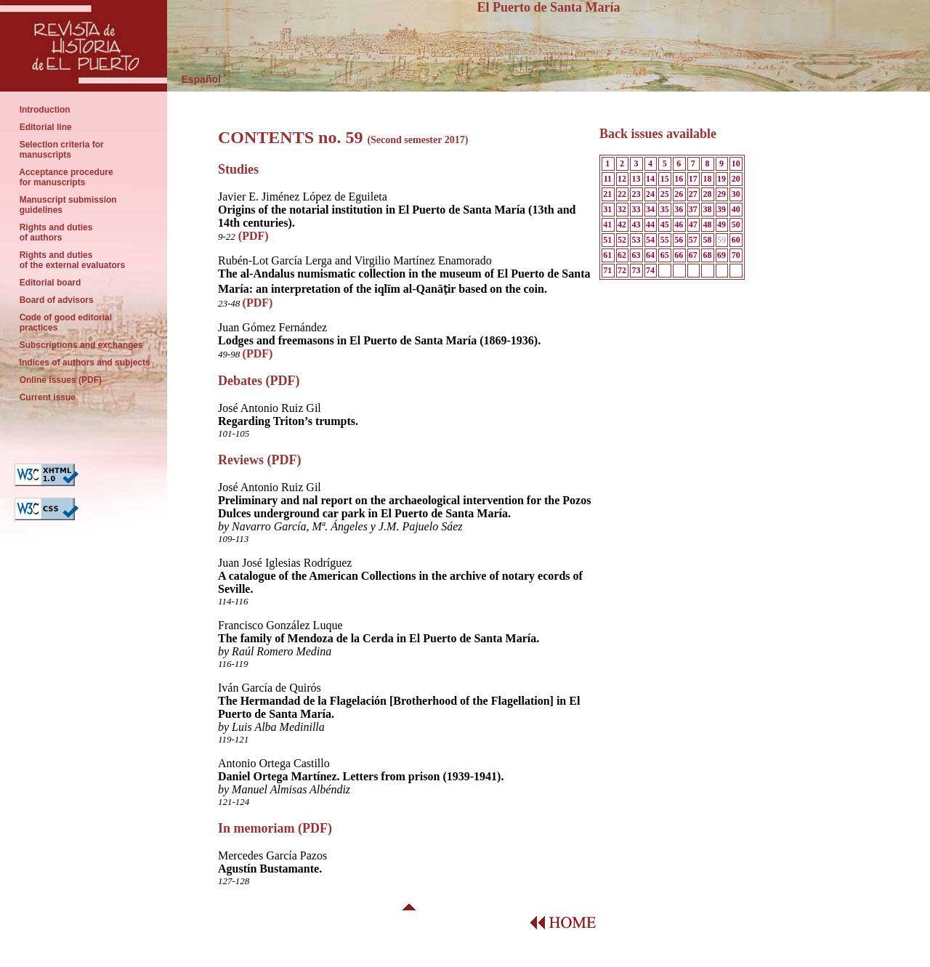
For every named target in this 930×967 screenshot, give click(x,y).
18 (707, 179)
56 (678, 240)
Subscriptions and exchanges (82, 345)
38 (707, 209)
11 (608, 179)
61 (607, 255)
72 (622, 270)
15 (664, 179)
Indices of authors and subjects (84, 362)
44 (650, 224)
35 (664, 209)
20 (736, 179)
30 (736, 194)
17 (693, 179)
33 (635, 209)
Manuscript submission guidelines (69, 205)
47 (693, 224)
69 (721, 255)
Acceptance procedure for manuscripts (68, 177)
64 (650, 255)
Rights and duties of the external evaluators (72, 260)
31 (607, 209)
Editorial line (47, 127)
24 (650, 194)
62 (622, 255)
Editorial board (50, 283)
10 (736, 163)
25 (664, 194)
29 (721, 194)
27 (693, 194)
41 (607, 224)
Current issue (49, 397)
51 (607, 240)
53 (635, 240)
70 (736, 255)
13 (635, 179)
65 (664, 255)
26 (678, 194)
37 (693, 209)
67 (693, 255)
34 (650, 209)
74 (650, 270)
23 (635, 194)
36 (678, 209)
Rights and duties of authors (57, 232)
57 (693, 240)
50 (736, 224)
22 (622, 194)
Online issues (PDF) (62, 380)
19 (721, 179)
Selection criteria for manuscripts (61, 149)
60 (736, 240)
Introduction (45, 110)
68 (707, 255)
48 (707, 224)
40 (736, 209)
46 (678, 224)
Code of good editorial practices (63, 322)
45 (664, 224)
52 (622, 240)
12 (622, 179)
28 (707, 194)
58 (707, 240)
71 (607, 270)
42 (622, 224)
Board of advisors (58, 300)
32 (622, 209)
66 (678, 255)
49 (721, 224)
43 (635, 224)
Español (194, 79)
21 (607, 194)
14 (650, 179)
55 (664, 240)
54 (650, 240)
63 (635, 255)
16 (678, 179)
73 (635, 270)
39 (721, 209)
